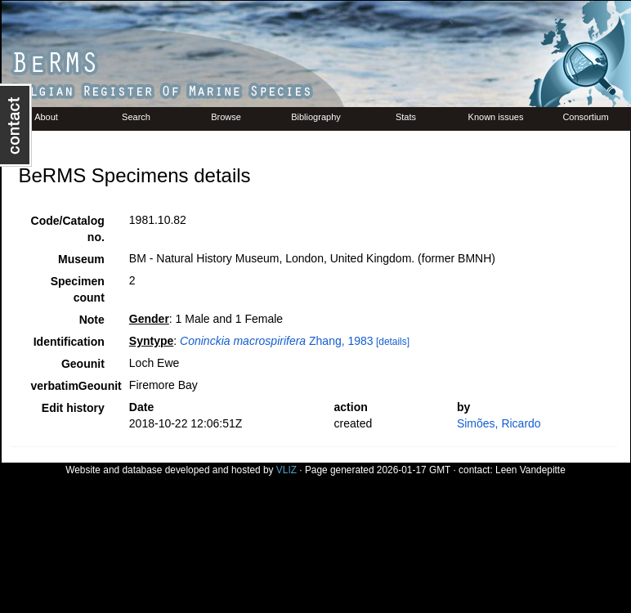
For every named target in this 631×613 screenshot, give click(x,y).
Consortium (585, 117)
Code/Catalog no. (68, 229)
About (46, 117)
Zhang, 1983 (277, 340)
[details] (392, 341)
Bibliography (316, 117)
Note (92, 319)
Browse (226, 117)
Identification (69, 341)
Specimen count (78, 289)
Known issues (496, 117)
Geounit (83, 363)
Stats (406, 117)
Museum (81, 259)
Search (136, 117)
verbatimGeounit (74, 385)
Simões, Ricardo (499, 423)
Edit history (73, 407)
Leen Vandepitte (530, 470)
